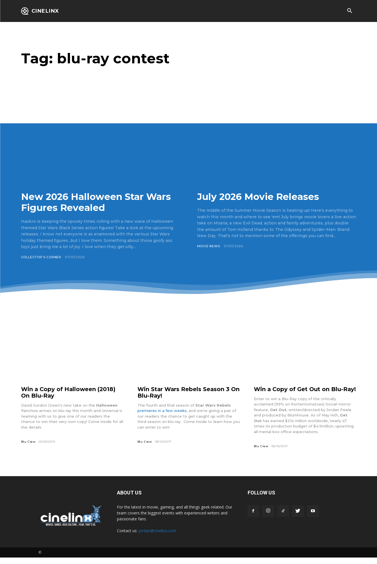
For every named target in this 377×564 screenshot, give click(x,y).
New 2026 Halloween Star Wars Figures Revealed (99, 202)
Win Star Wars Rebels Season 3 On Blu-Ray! (183, 392)
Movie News (208, 246)
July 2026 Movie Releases (259, 196)
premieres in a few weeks (162, 410)
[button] (349, 11)
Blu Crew (28, 441)
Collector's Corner (41, 257)
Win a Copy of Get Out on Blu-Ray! (299, 392)
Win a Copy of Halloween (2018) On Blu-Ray (69, 392)
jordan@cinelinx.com (157, 537)
